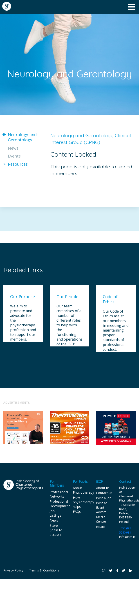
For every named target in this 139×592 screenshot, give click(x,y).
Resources (18, 164)
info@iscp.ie (127, 537)
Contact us (104, 493)
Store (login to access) (56, 530)
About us (103, 488)
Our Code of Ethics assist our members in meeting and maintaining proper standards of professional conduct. (115, 330)
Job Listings (55, 513)
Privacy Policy (13, 570)
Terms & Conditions (44, 570)
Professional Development (60, 503)
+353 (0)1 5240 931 (125, 530)
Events (14, 156)
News (13, 148)
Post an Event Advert (102, 507)
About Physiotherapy (83, 490)
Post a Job (104, 498)
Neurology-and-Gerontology (23, 137)
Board (100, 527)
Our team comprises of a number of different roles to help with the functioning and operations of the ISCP (69, 325)
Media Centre (101, 519)
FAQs (77, 511)
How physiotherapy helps (83, 502)
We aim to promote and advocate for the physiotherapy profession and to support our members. (23, 323)
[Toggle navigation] (131, 7)
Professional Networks (59, 494)
